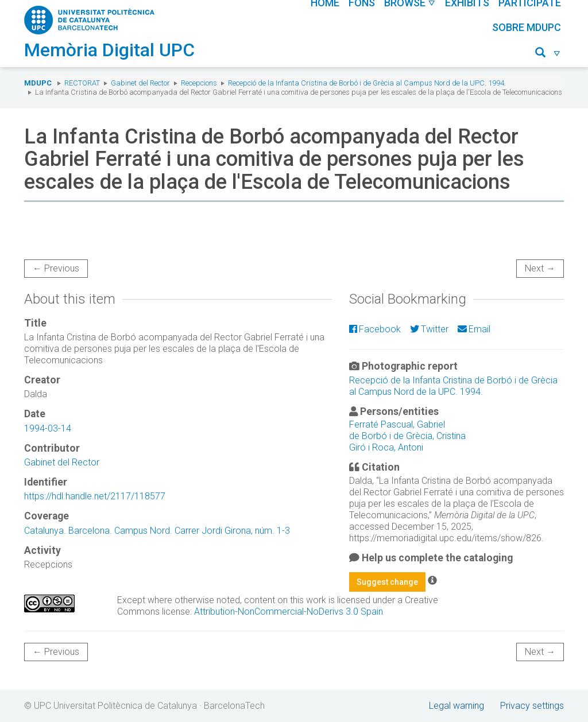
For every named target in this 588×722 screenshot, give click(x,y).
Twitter (429, 329)
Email (474, 329)
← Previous (56, 268)
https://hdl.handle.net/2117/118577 (94, 496)
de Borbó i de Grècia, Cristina (407, 435)
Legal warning (456, 705)
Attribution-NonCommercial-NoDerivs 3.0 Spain (288, 611)
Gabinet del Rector (140, 83)
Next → (540, 268)
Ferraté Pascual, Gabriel (397, 424)
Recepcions (199, 83)
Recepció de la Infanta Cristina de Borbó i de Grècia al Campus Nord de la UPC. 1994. (367, 83)
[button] (548, 54)
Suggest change (387, 582)
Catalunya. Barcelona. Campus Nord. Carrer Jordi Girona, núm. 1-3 (157, 530)
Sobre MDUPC (526, 27)
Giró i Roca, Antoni (386, 447)
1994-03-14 (47, 428)
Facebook (375, 329)
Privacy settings (532, 705)
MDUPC (38, 83)
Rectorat (82, 83)
